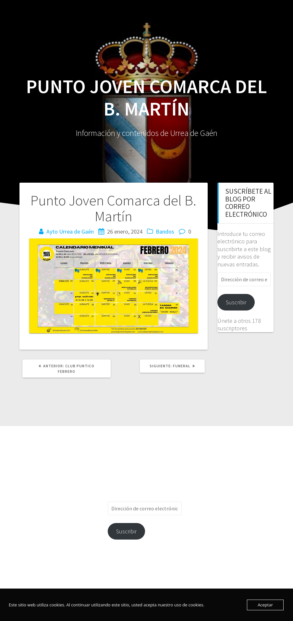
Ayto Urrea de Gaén (70, 231)
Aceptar (265, 605)
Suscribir (236, 302)
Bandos (165, 231)
